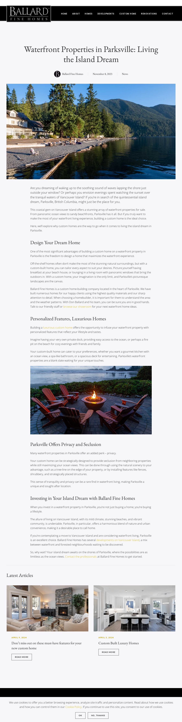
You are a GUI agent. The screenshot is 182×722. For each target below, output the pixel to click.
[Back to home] (28, 13)
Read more (21, 657)
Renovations (149, 13)
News (125, 74)
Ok (80, 715)
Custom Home (127, 13)
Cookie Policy (73, 707)
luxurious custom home (57, 327)
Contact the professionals (81, 556)
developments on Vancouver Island (117, 540)
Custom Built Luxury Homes (118, 643)
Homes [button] (89, 13)
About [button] (76, 13)
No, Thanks (98, 715)
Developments (105, 13)
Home (64, 13)
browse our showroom (77, 306)
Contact (167, 13)
